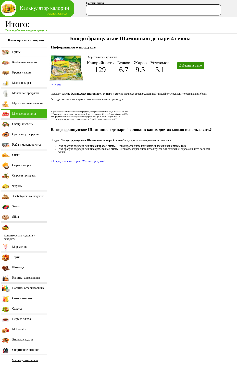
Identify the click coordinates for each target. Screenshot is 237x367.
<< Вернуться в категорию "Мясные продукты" (78, 161)
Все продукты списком (25, 360)
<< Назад (56, 84)
